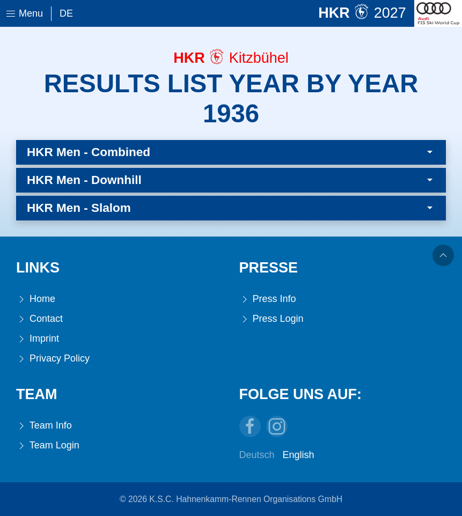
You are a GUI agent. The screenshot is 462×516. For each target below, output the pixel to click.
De (66, 13)
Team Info (44, 425)
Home (35, 299)
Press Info (267, 299)
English (298, 454)
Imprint (37, 338)
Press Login (271, 319)
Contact (39, 319)
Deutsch (257, 454)
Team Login (47, 445)
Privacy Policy (53, 358)
